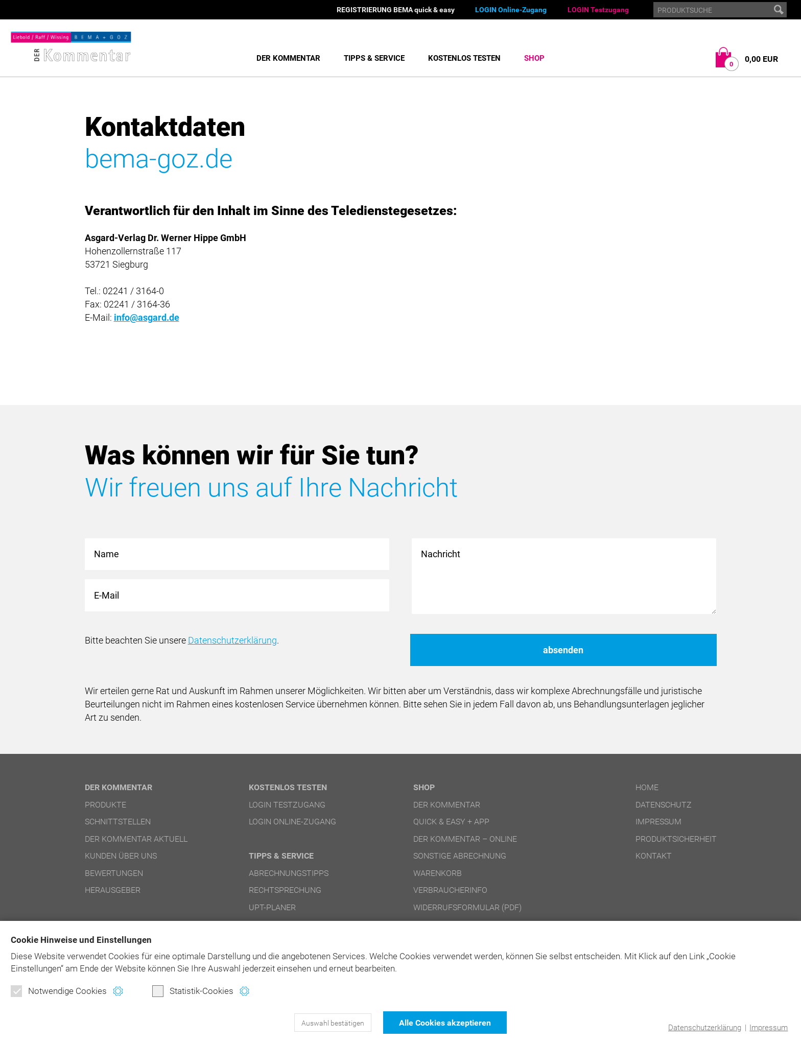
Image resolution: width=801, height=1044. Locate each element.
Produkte (105, 805)
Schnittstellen (118, 821)
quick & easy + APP (451, 821)
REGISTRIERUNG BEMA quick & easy (396, 10)
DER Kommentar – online (465, 839)
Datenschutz (663, 805)
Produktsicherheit (676, 839)
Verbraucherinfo (450, 890)
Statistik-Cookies (192, 990)
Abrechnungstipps (288, 873)
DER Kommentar (288, 58)
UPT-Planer (272, 907)
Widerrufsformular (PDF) (467, 907)
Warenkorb (437, 873)
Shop (534, 58)
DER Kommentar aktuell (136, 839)
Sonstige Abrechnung (459, 856)
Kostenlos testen (464, 58)
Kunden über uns (121, 856)
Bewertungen (114, 873)
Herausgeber (112, 890)
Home (646, 787)
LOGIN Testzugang (598, 10)
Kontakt (653, 856)
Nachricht (564, 576)
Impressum (768, 1027)
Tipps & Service (374, 58)
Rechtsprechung (285, 890)
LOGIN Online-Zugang (511, 10)
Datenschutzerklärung (704, 1027)
